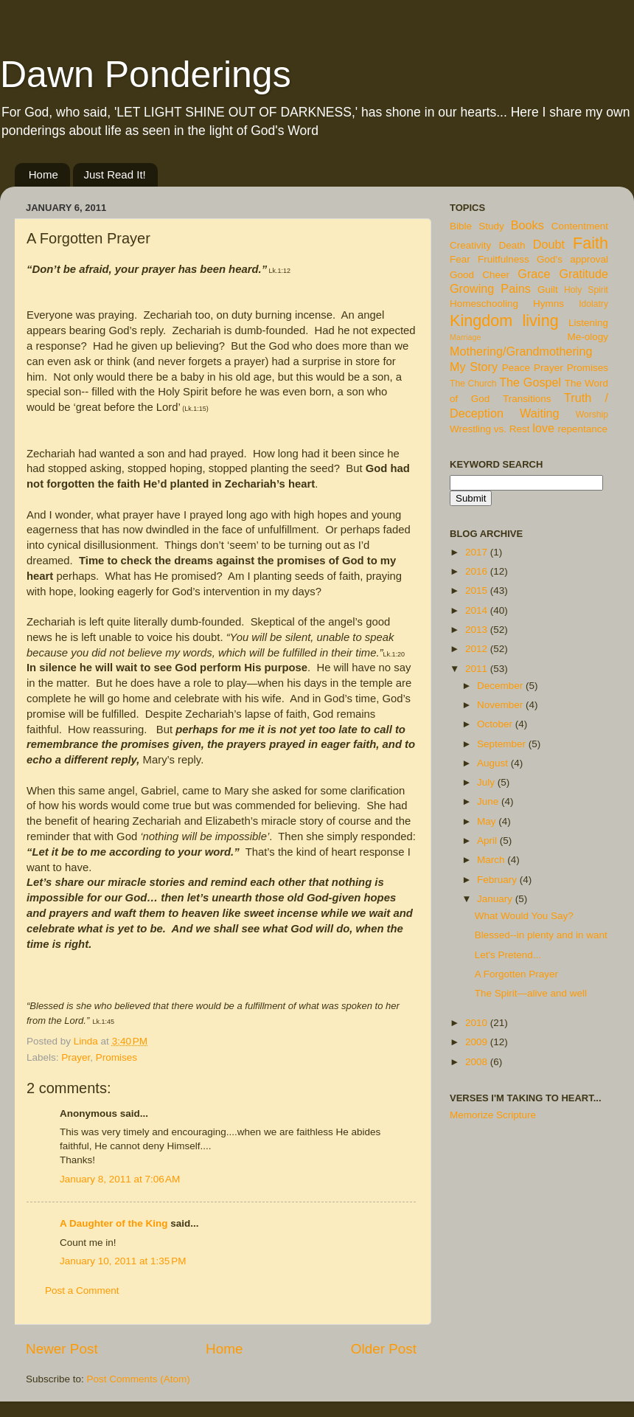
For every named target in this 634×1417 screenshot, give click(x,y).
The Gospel (530, 382)
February (498, 879)
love (543, 427)
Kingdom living (504, 320)
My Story (474, 366)
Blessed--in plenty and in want (541, 934)
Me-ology (587, 336)
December (501, 685)
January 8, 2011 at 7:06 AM (120, 1179)
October (496, 724)
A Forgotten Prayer (516, 974)
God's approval (572, 259)
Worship (592, 414)
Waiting (539, 413)
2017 (477, 552)
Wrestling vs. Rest (490, 428)
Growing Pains (490, 288)
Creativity (470, 245)
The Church (473, 383)
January (496, 898)
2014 (477, 610)
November (501, 704)
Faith (590, 243)
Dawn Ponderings (145, 74)
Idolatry (593, 304)
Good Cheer (479, 274)
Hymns (548, 303)
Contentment (579, 226)
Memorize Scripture (493, 1114)
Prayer (75, 1057)
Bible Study (477, 226)
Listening (588, 322)
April (488, 840)
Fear (460, 259)
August (494, 763)
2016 (477, 571)
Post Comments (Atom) (138, 1379)
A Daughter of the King (114, 1223)
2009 (477, 1041)
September (503, 743)
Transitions (527, 398)
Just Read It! (115, 174)
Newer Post (62, 1349)
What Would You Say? (524, 915)
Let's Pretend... (508, 954)
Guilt (547, 289)
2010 (477, 1022)
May (487, 821)
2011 (477, 668)
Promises (116, 1057)
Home (43, 174)
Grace (534, 273)
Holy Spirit (586, 290)
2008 (477, 1061)
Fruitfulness (503, 259)
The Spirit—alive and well (531, 993)
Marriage (465, 337)
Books (527, 225)
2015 (477, 590)
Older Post (384, 1349)
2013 (477, 629)
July (487, 782)
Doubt (549, 244)
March (492, 859)
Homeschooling (484, 303)
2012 (477, 648)
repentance (583, 428)
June (489, 801)
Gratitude (583, 273)
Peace (516, 367)
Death (512, 245)
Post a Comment (82, 1290)
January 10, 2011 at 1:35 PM (123, 1261)
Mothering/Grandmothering (521, 351)
